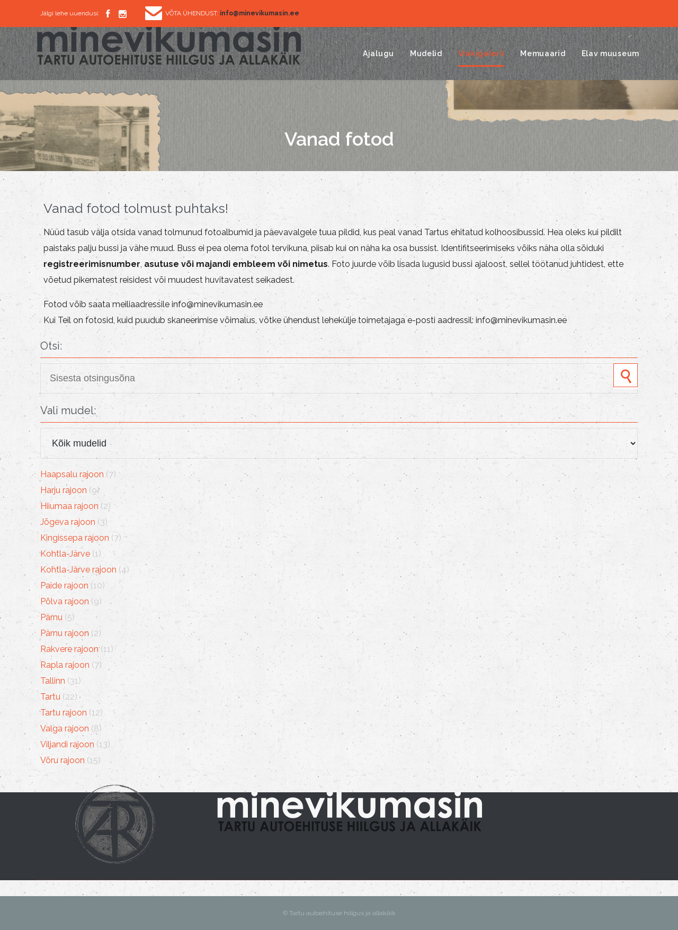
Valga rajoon (64, 728)
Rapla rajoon (65, 665)
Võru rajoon (62, 760)
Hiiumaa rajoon (69, 506)
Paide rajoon (64, 585)
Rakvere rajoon (69, 649)
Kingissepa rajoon (74, 538)
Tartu (50, 697)
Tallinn (52, 681)
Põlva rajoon (64, 601)
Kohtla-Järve (65, 554)
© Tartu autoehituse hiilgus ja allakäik (339, 913)
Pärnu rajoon (64, 633)
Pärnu (51, 617)
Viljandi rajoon (67, 744)
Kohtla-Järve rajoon (78, 570)
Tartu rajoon (63, 713)
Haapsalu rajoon (72, 474)
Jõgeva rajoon (67, 522)
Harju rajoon (63, 490)
